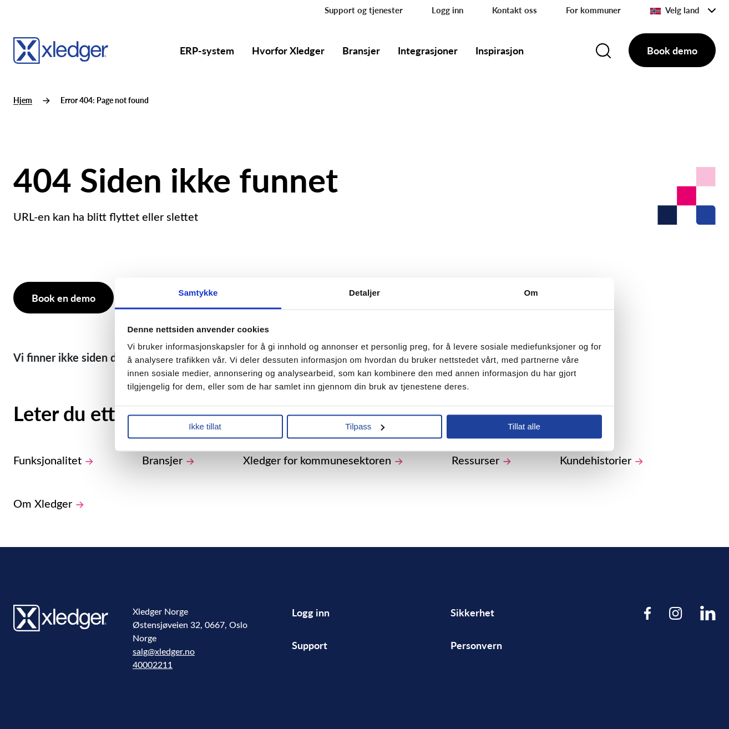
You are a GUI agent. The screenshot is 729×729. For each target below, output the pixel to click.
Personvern (476, 645)
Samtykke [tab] (198, 292)
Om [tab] (531, 292)
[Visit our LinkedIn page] (708, 613)
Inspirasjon (499, 50)
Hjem (22, 100)
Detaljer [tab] (364, 292)
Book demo (672, 50)
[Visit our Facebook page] (647, 613)
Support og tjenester (364, 10)
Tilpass (364, 426)
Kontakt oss (514, 10)
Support (309, 645)
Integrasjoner (428, 50)
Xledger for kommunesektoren (323, 459)
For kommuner (593, 10)
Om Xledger (48, 502)
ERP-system (207, 50)
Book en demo (63, 298)
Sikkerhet (472, 612)
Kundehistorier (601, 459)
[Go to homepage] (60, 48)
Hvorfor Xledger (288, 50)
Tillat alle (524, 426)
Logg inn (447, 10)
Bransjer (361, 50)
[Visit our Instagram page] (675, 613)
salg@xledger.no (164, 651)
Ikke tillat (205, 426)
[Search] (603, 50)
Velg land (675, 10)
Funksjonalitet (53, 459)
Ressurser (481, 459)
